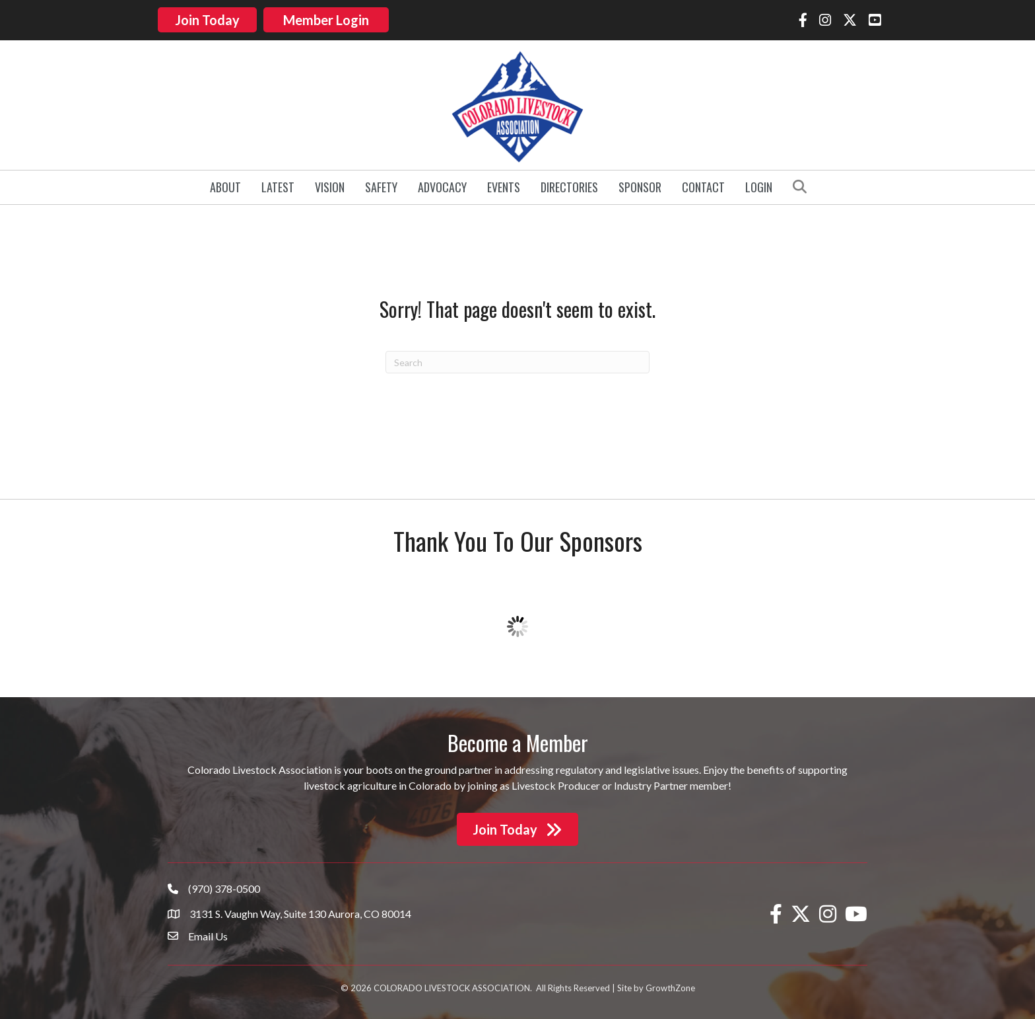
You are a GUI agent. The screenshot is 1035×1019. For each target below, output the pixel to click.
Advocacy (442, 178)
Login (758, 178)
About (225, 178)
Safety (381, 178)
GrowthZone (670, 980)
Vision (330, 178)
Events (503, 178)
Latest (277, 178)
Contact (703, 178)
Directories (569, 178)
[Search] (517, 353)
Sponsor (639, 178)
